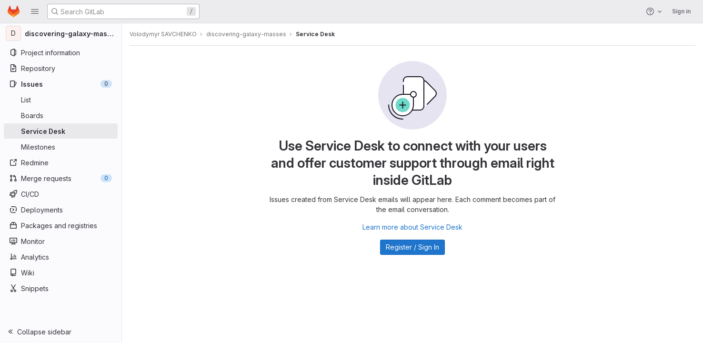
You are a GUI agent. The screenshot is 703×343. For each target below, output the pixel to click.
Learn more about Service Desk (412, 227)
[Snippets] (61, 288)
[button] (34, 11)
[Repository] (61, 68)
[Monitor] (61, 241)
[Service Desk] (61, 131)
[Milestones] (61, 146)
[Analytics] (61, 256)
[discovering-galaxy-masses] (61, 33)
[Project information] (61, 52)
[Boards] (61, 115)
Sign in (681, 11)
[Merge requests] (61, 178)
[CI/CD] (61, 194)
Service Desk (315, 34)
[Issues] (61, 83)
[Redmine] (61, 162)
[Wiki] (61, 272)
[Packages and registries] (61, 225)
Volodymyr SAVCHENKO (163, 34)
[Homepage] (13, 11)
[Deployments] (61, 209)
